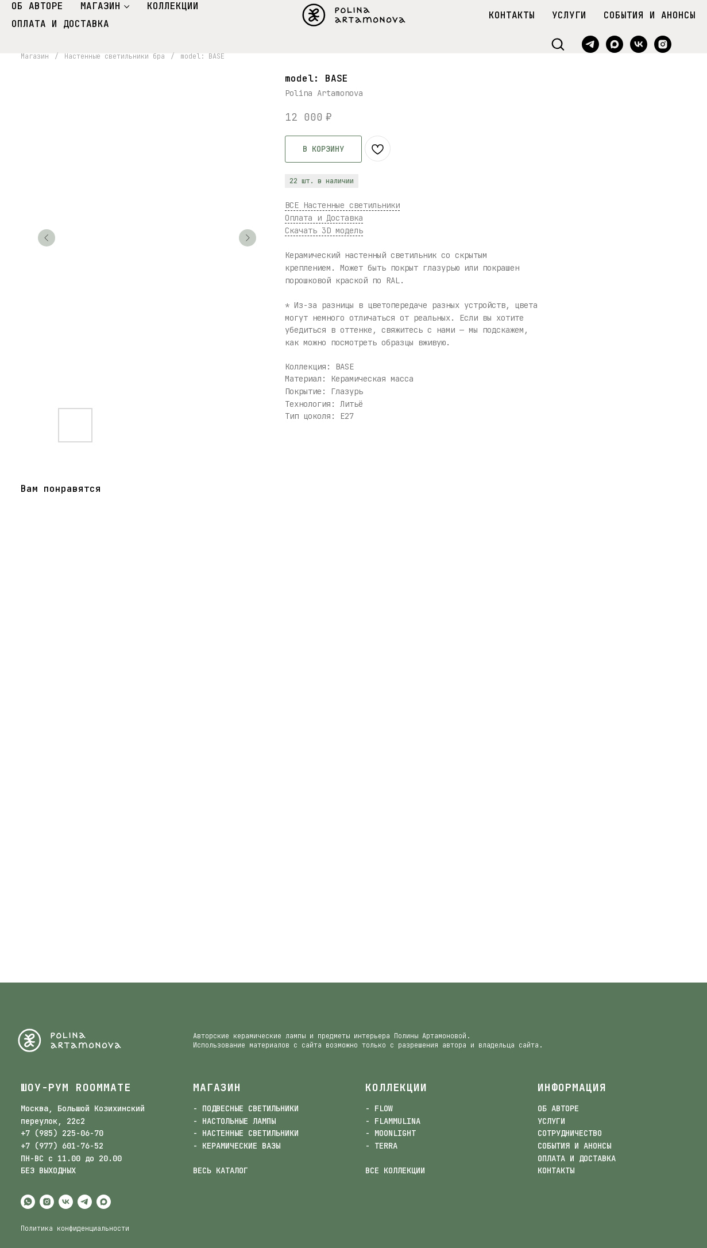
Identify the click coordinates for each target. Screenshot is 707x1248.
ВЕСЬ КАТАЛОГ (220, 1170)
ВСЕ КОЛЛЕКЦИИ (395, 1170)
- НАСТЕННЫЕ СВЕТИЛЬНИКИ (246, 1133)
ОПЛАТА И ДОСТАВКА (60, 24)
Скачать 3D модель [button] (324, 230)
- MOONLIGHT (390, 1133)
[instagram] (662, 44)
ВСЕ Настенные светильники (342, 205)
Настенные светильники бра (114, 56)
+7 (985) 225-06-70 (62, 1133)
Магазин (35, 56)
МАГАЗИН (100, 6)
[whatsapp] (28, 1202)
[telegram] (590, 44)
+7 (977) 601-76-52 (62, 1146)
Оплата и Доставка (324, 218)
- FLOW (379, 1108)
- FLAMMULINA (392, 1121)
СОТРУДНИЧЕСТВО (570, 1133)
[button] (558, 44)
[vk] (638, 44)
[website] (687, 44)
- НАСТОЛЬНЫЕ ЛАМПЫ (234, 1121)
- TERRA (381, 1146)
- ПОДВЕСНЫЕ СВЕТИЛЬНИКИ (246, 1108)
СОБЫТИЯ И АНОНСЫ (650, 15)
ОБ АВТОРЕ (37, 6)
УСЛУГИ (569, 15)
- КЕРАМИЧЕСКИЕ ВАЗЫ (236, 1146)
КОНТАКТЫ (512, 15)
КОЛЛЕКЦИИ (173, 6)
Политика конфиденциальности (75, 1228)
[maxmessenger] (614, 44)
